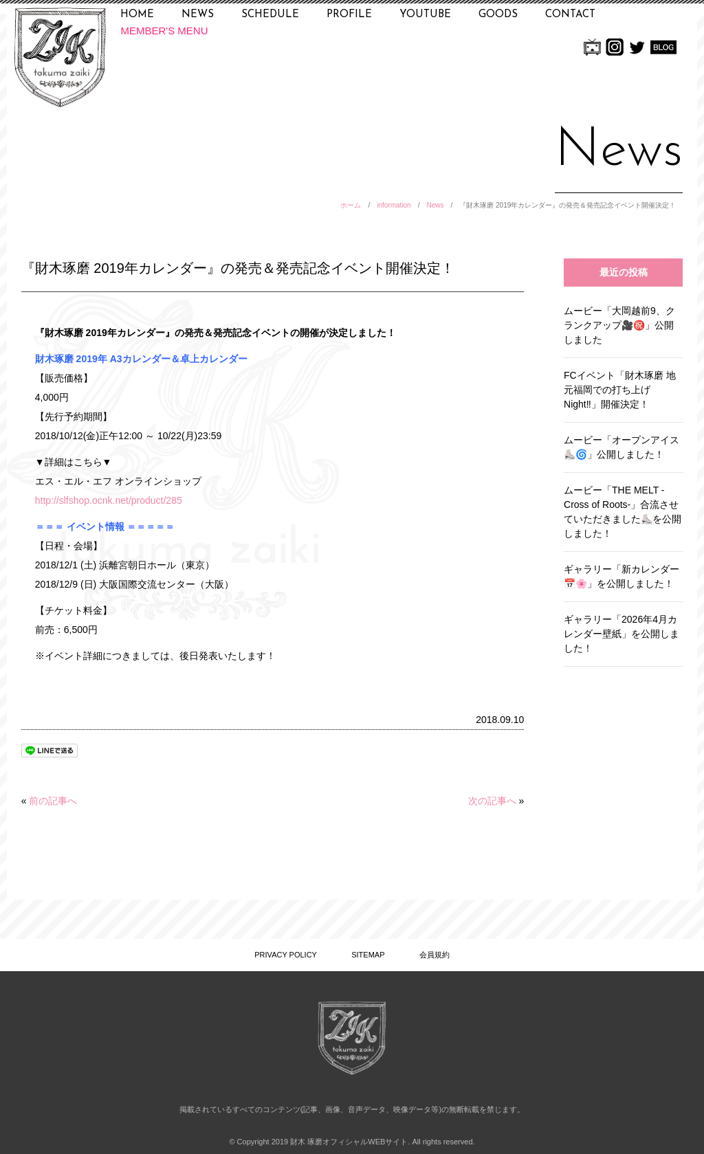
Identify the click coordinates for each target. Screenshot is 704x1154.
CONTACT (570, 15)
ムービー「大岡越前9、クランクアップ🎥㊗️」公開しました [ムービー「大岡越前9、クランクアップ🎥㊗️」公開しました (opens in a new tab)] (619, 325)
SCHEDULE (270, 15)
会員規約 (434, 955)
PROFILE (349, 15)
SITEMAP (367, 955)
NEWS (198, 15)
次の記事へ (492, 800)
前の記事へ (53, 800)
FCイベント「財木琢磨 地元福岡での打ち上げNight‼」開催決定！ (620, 390)
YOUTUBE (425, 15)
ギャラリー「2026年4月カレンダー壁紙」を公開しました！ (621, 634)
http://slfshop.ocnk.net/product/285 (108, 500)
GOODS (498, 15)
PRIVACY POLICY (285, 955)
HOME (137, 15)
